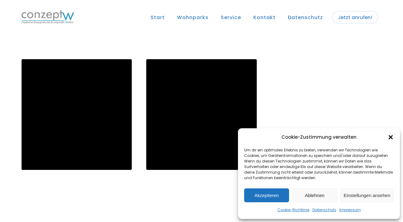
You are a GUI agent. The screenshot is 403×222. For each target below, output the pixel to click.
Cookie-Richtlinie (293, 209)
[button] (391, 137)
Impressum (350, 209)
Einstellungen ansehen (367, 195)
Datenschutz (324, 209)
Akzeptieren (266, 195)
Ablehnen (314, 195)
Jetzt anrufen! (355, 17)
